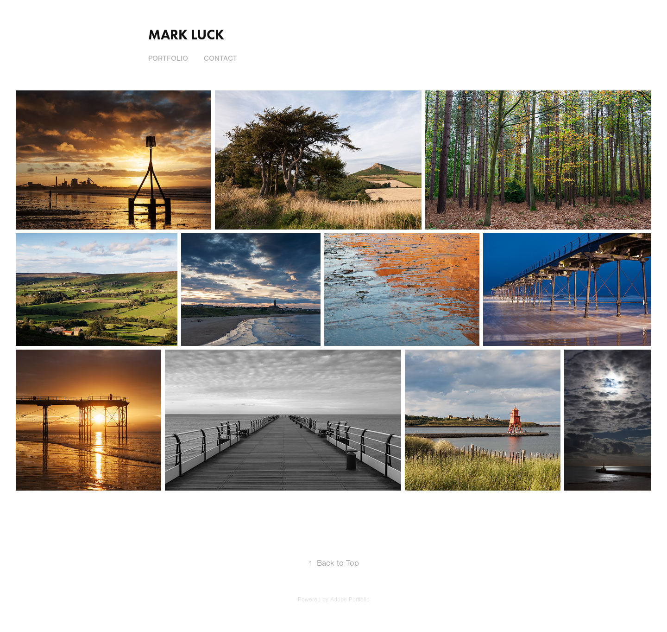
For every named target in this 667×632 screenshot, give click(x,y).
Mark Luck (186, 34)
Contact (220, 58)
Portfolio (168, 58)
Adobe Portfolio (350, 599)
